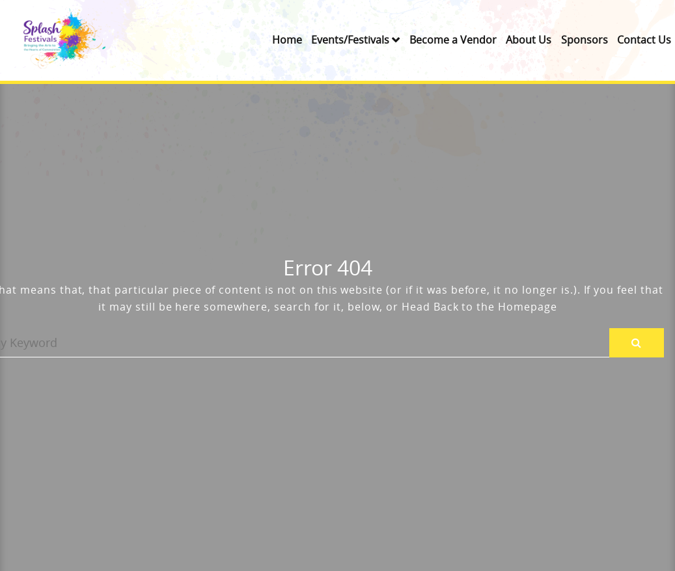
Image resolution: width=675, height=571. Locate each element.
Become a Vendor (453, 40)
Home (287, 40)
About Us (528, 40)
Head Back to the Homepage (479, 306)
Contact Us (644, 40)
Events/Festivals (350, 40)
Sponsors (584, 40)
